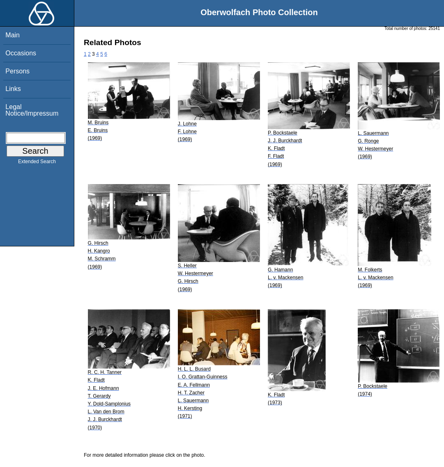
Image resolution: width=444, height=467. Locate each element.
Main (12, 35)
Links (13, 88)
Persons (17, 71)
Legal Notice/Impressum (31, 110)
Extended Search (37, 163)
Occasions (20, 53)
